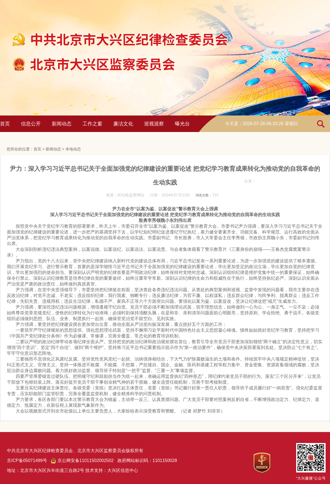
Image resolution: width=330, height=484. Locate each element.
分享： (250, 181)
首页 (5, 124)
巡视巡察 (154, 124)
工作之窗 (92, 124)
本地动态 (73, 149)
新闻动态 (62, 124)
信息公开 (31, 124)
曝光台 (182, 124)
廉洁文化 (123, 124)
